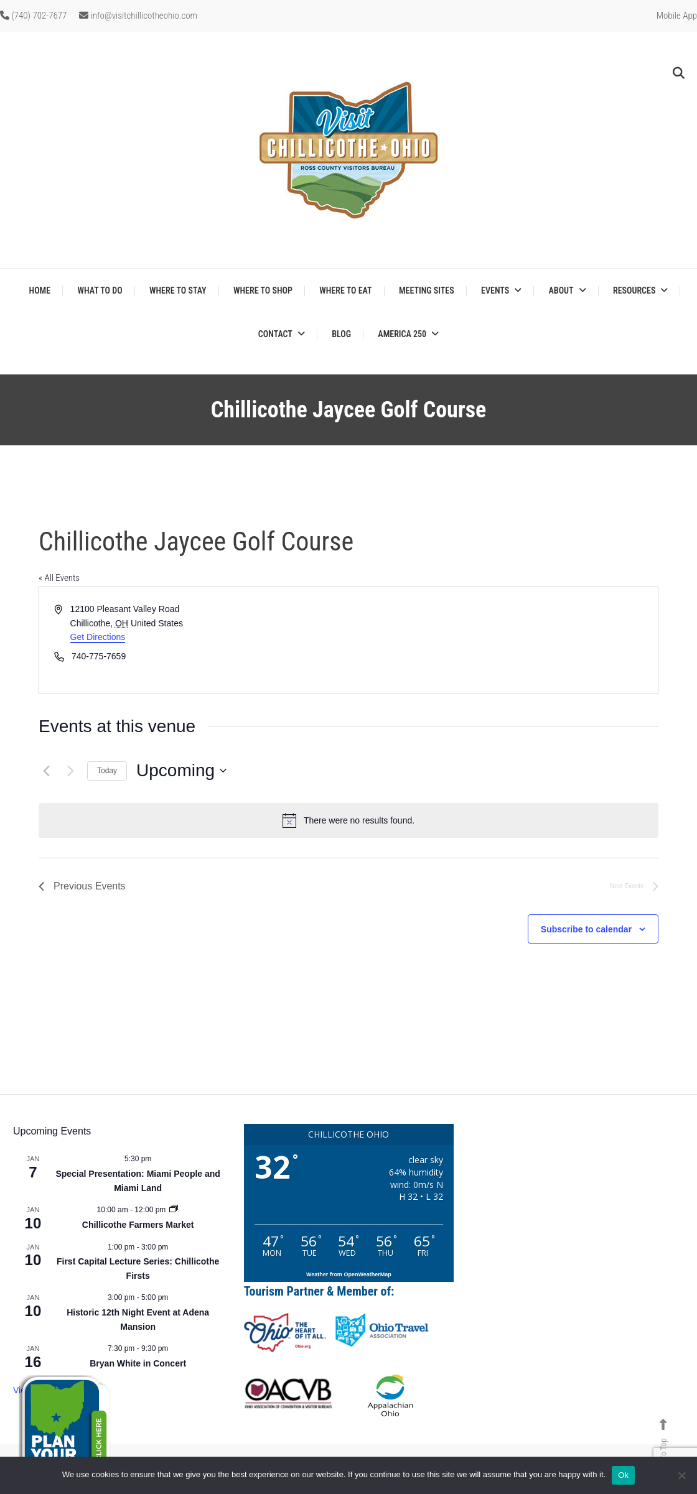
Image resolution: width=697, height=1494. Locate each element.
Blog (341, 334)
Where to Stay (178, 290)
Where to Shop (262, 290)
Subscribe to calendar (586, 929)
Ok (623, 1475)
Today (107, 770)
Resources (634, 290)
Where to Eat (345, 290)
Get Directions (98, 637)
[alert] (348, 820)
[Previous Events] (46, 770)
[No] (681, 1475)
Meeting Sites (426, 290)
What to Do (99, 290)
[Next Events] (70, 770)
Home (40, 290)
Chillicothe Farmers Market (138, 1225)
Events (495, 290)
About (561, 290)
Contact (275, 334)
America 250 (402, 334)
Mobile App (677, 15)
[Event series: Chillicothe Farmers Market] (173, 1209)
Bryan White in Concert (138, 1363)
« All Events (59, 577)
